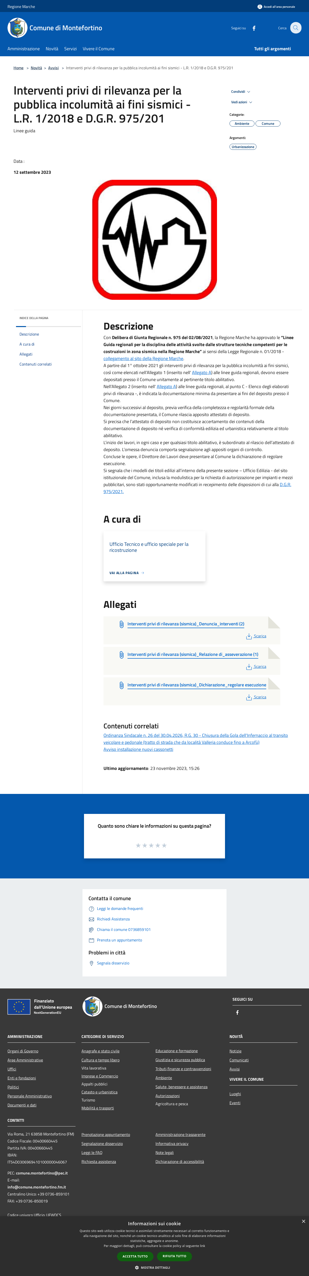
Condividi (241, 92)
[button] (154, 1267)
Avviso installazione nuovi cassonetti (138, 749)
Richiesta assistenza (99, 1161)
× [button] (303, 1221)
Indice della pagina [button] (34, 318)
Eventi (235, 1103)
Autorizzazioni (168, 1096)
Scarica (255, 636)
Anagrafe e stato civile (101, 1051)
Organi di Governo (23, 1051)
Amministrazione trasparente (181, 1134)
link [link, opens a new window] (202, 1246)
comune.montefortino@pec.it (42, 1173)
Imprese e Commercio (100, 1076)
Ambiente (164, 1078)
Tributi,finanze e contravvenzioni (183, 1069)
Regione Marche (21, 7)
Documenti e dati (22, 1105)
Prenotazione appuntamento (106, 1134)
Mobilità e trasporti (98, 1108)
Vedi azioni (242, 102)
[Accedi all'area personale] (276, 7)
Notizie (236, 1051)
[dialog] (154, 1246)
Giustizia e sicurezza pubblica (180, 1060)
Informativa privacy (172, 1143)
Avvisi (53, 68)
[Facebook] (251, 27)
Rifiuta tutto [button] (174, 1256)
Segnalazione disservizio (102, 1143)
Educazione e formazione (177, 1051)
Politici (13, 1087)
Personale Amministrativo (30, 1096)
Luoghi (235, 1094)
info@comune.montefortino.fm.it (37, 1187)
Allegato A (201, 372)
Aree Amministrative (25, 1060)
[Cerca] (296, 28)
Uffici (12, 1069)
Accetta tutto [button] (135, 1256)
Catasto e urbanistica (100, 1092)
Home (19, 68)
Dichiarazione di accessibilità (180, 1161)
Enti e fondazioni (22, 1078)
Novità (36, 68)
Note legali (165, 1152)
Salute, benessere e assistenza (182, 1087)
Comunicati (239, 1060)
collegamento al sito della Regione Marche (143, 358)
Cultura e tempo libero (101, 1060)
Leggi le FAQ (92, 1152)
